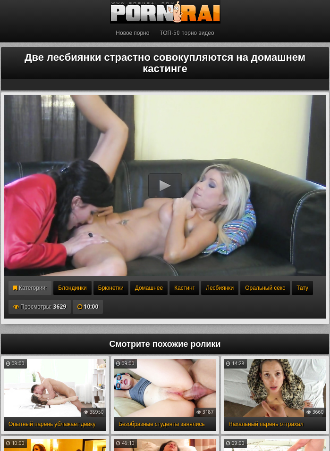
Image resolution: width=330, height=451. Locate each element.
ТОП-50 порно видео (187, 33)
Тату (302, 288)
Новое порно (132, 33)
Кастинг (184, 288)
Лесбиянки (220, 288)
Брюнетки (111, 288)
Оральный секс (265, 288)
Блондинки (72, 288)
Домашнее (149, 288)
